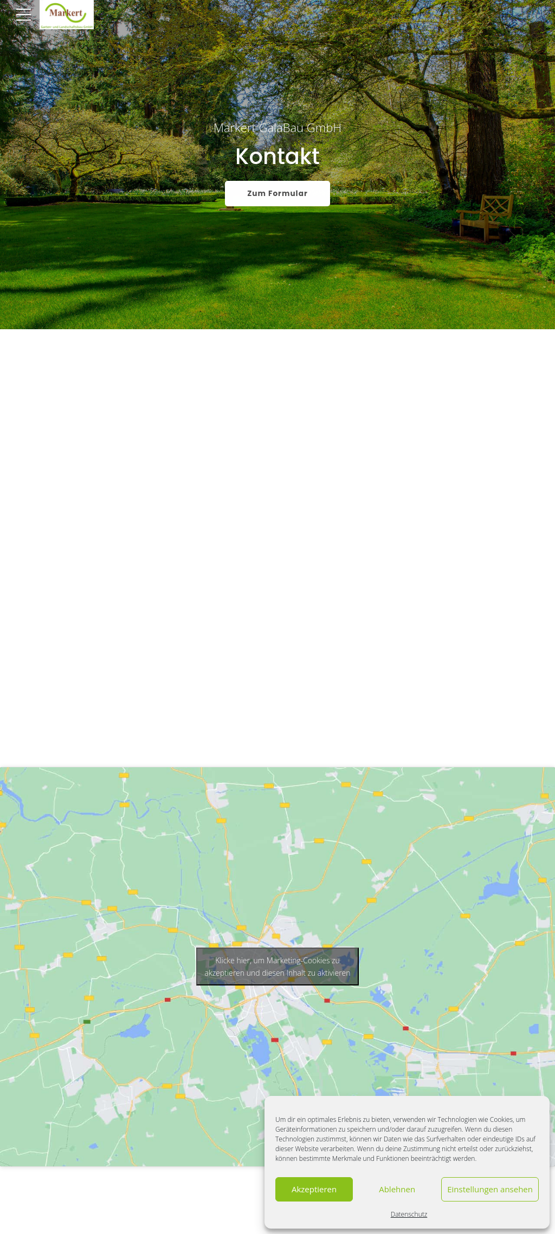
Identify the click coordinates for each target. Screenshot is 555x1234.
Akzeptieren (314, 1189)
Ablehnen (397, 1189)
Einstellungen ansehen (490, 1189)
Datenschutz (409, 1214)
